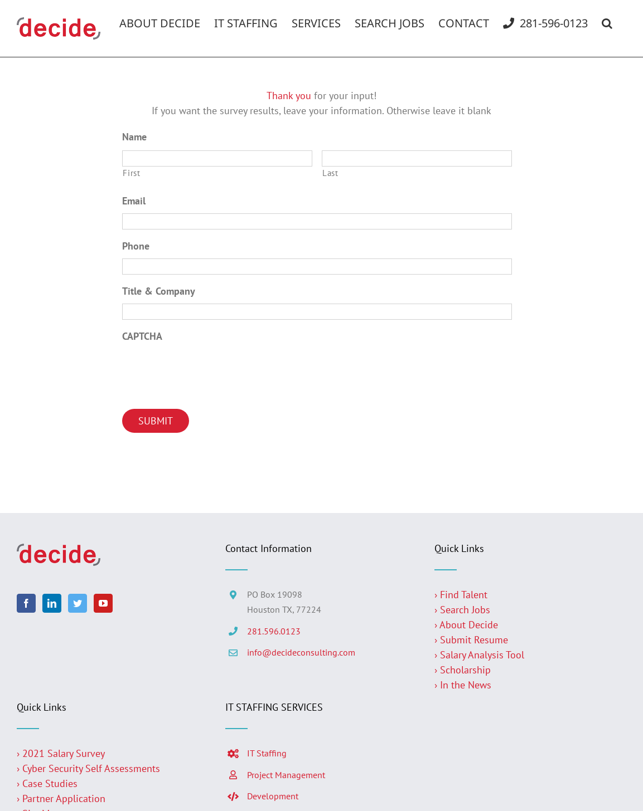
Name (134, 136)
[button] (607, 23)
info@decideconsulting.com (301, 652)
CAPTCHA (142, 336)
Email (134, 200)
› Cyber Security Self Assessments (88, 768)
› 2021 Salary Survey (61, 753)
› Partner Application (61, 798)
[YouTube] (103, 603)
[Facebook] (26, 603)
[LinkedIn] (51, 603)
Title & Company (158, 291)
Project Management (286, 774)
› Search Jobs (462, 609)
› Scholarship (462, 669)
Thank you (289, 95)
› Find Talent (460, 594)
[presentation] (207, 370)
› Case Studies (47, 783)
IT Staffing (267, 753)
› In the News (462, 684)
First (131, 173)
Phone (135, 246)
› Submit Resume (471, 639)
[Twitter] (77, 603)
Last (330, 173)
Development (272, 796)
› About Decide (466, 624)
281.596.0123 (274, 631)
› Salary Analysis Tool (479, 654)
